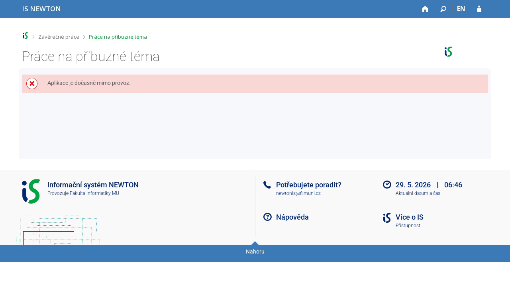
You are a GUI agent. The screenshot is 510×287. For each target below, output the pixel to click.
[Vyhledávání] (443, 9)
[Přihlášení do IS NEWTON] (479, 9)
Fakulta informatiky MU (94, 193)
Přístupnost (408, 225)
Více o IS (410, 217)
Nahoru (255, 251)
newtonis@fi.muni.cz (298, 193)
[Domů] (425, 9)
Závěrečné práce (58, 36)
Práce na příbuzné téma (118, 36)
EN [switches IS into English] (461, 8)
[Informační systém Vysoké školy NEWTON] (41, 8)
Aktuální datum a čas (418, 193)
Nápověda (292, 217)
